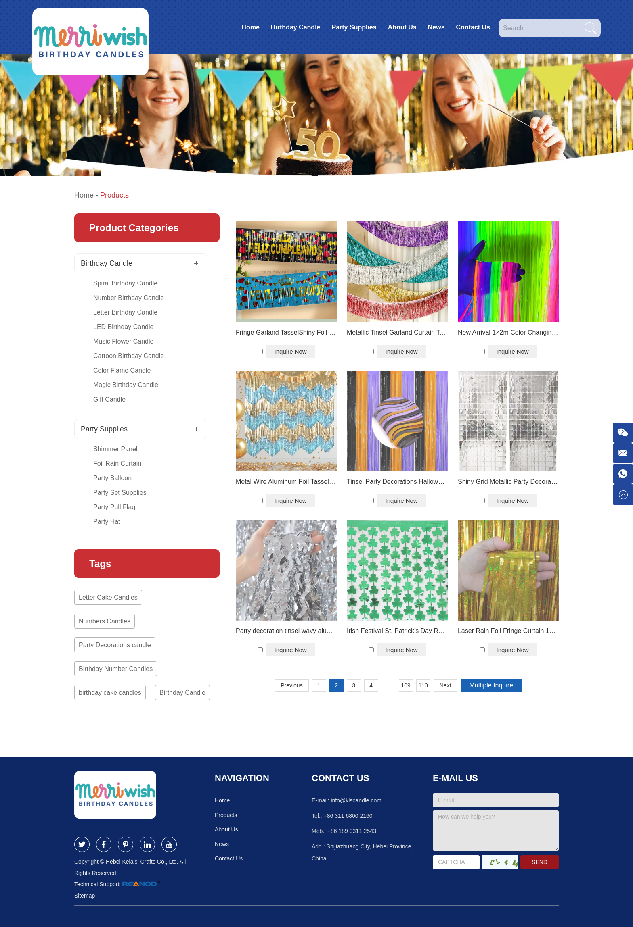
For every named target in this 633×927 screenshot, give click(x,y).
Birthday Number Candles (116, 668)
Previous (291, 685)
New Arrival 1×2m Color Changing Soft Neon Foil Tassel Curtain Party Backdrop (508, 332)
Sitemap (84, 895)
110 (423, 685)
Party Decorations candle (115, 645)
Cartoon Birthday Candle (128, 355)
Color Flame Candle (122, 370)
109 (405, 685)
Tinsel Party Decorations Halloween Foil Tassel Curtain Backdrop (397, 481)
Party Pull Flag (114, 507)
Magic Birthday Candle (125, 384)
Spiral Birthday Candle (125, 283)
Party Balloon (112, 478)
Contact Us (473, 27)
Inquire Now (291, 351)
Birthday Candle (296, 27)
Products (114, 195)
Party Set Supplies (120, 492)
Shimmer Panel (115, 449)
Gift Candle (109, 399)
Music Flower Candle (123, 341)
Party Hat (106, 521)
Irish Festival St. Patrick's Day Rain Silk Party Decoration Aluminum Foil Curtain (397, 630)
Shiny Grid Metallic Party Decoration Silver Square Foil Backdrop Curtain (508, 481)
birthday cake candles (110, 692)
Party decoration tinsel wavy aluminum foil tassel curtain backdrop (286, 630)
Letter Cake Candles (108, 597)
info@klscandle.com (356, 800)
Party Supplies (353, 27)
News (436, 27)
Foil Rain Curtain (117, 463)
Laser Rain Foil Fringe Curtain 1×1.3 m (508, 630)
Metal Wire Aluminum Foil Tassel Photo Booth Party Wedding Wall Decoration (286, 481)
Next (445, 685)
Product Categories (133, 227)
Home (250, 27)
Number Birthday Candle (128, 297)
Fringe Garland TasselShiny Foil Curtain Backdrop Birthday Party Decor (286, 332)
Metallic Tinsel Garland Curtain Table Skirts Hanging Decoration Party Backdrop (397, 332)
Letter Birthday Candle (125, 312)
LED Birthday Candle (123, 326)
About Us (402, 27)
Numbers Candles (104, 621)
